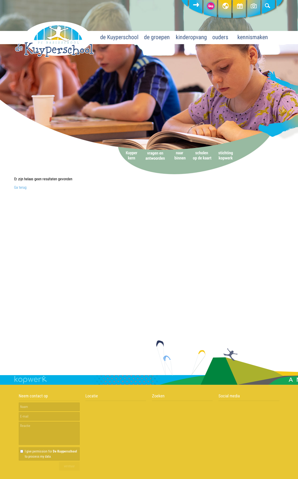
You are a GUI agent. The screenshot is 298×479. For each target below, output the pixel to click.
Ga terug (20, 187)
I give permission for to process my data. (51, 453)
